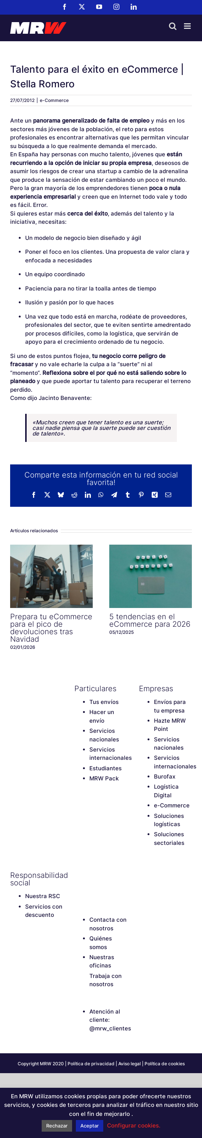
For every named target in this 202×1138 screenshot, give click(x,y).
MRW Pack (104, 778)
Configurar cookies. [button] (133, 1125)
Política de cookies (165, 1063)
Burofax (164, 776)
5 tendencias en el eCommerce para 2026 (149, 620)
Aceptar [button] (89, 1126)
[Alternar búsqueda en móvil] (172, 26)
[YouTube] (104, 875)
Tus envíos (104, 701)
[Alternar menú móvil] (188, 26)
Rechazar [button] (57, 1126)
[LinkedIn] (78, 888)
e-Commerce (54, 100)
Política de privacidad (91, 1063)
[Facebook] (78, 875)
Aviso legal (129, 1063)
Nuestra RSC (42, 896)
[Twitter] (91, 875)
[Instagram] (117, 875)
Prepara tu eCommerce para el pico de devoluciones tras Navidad (51, 628)
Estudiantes (105, 768)
